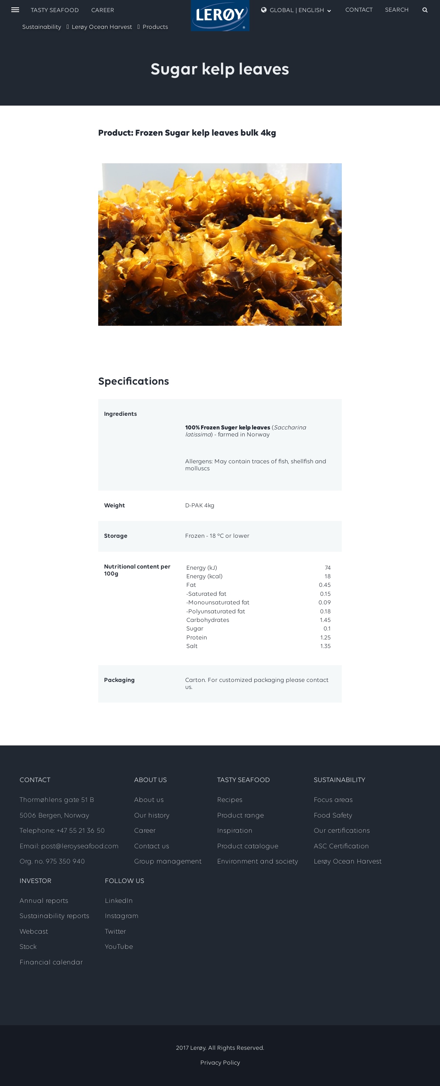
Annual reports (43, 901)
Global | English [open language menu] (296, 10)
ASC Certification (341, 846)
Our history (152, 815)
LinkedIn (119, 901)
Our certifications (342, 831)
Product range (240, 815)
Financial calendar (51, 962)
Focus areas (333, 800)
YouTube (119, 947)
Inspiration (235, 831)
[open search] (407, 10)
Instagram (121, 916)
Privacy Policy (220, 1063)
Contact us (151, 846)
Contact (359, 10)
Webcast (33, 932)
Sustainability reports (54, 916)
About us (149, 800)
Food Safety (333, 815)
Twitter (115, 932)
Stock (28, 947)
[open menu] (15, 10)
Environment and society (257, 861)
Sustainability (41, 27)
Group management (167, 861)
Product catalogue (247, 846)
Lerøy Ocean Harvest (102, 27)
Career (102, 10)
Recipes (229, 800)
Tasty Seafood (55, 10)
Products (155, 27)
